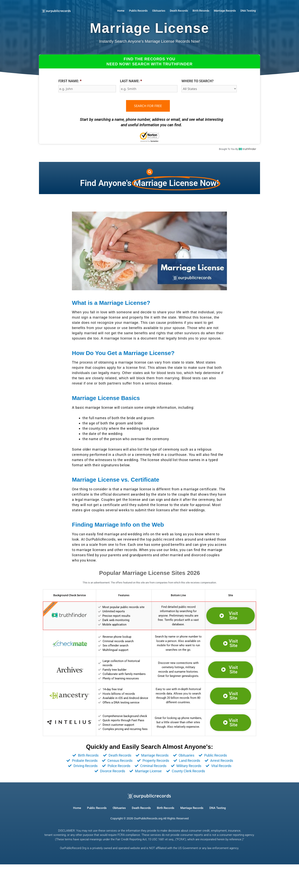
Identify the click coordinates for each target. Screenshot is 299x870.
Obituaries (158, 10)
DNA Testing (248, 10)
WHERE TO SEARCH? (197, 81)
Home (120, 10)
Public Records (138, 10)
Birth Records (201, 10)
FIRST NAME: (70, 81)
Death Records (179, 10)
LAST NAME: (131, 81)
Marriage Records (225, 10)
